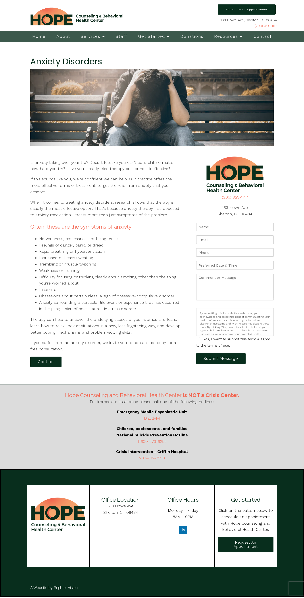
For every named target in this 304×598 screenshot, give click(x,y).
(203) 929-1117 (265, 26)
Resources (226, 36)
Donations (192, 36)
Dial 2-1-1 (152, 418)
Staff (121, 36)
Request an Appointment (246, 545)
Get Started (151, 36)
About (63, 36)
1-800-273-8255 (152, 441)
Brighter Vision (66, 589)
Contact (263, 36)
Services (90, 36)
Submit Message (221, 358)
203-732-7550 (152, 458)
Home (39, 36)
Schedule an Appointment (246, 9)
